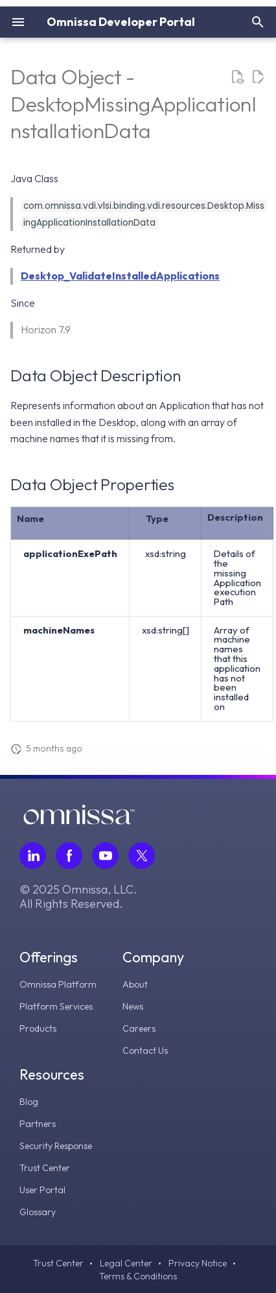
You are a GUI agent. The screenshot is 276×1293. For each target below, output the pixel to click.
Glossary (37, 1212)
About (135, 984)
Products (37, 1028)
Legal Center (126, 1263)
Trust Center (44, 1168)
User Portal (42, 1190)
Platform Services (56, 1006)
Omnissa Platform (58, 984)
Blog (28, 1102)
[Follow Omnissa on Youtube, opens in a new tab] (105, 855)
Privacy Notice (197, 1263)
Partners (37, 1124)
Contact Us (145, 1050)
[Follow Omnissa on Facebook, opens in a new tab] (69, 855)
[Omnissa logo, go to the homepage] (79, 820)
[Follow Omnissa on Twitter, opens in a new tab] (141, 855)
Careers (138, 1028)
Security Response (55, 1146)
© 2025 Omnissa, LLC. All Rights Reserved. (78, 897)
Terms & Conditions (138, 1276)
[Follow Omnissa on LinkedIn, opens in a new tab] (32, 855)
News (132, 1006)
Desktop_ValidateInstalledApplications (120, 275)
